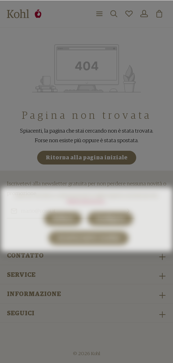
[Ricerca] (114, 14)
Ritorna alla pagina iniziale (87, 157)
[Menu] (99, 14)
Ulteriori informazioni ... (87, 210)
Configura (110, 226)
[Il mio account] (144, 14)
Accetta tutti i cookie (88, 246)
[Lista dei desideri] (129, 14)
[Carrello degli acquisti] (159, 14)
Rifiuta (63, 226)
